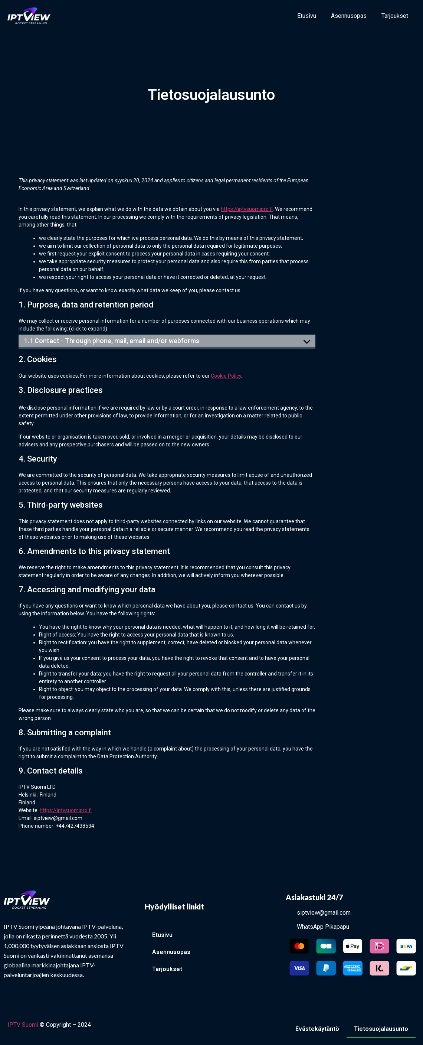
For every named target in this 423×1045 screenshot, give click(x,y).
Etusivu (306, 15)
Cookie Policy (226, 376)
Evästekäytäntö (317, 1028)
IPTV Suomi (22, 1024)
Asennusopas (349, 15)
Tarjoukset (394, 15)
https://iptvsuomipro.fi (247, 209)
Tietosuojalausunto (381, 1028)
